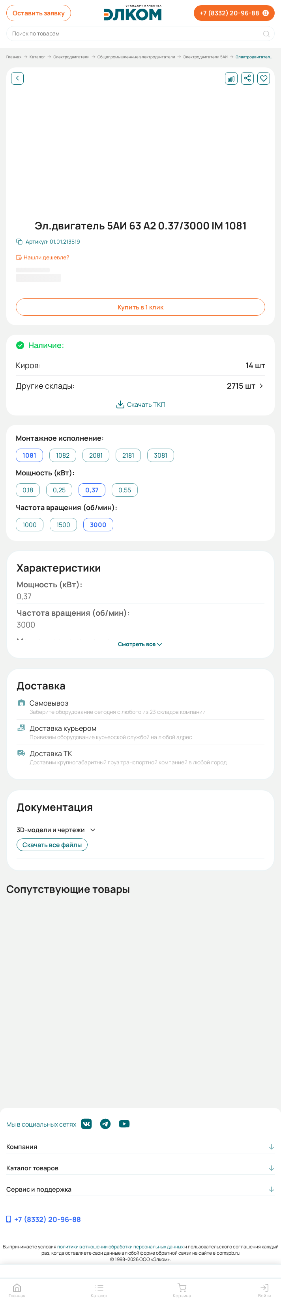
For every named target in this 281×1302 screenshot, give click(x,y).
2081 (96, 455)
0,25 (59, 490)
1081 (29, 455)
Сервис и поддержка (38, 1189)
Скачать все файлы (52, 844)
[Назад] (17, 78)
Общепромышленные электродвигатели (136, 56)
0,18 (27, 490)
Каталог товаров (32, 1168)
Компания (21, 1146)
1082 (62, 455)
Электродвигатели (71, 56)
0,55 (124, 490)
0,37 (92, 490)
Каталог (37, 56)
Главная (14, 56)
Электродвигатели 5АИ (205, 56)
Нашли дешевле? (42, 257)
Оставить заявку (39, 13)
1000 (29, 524)
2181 (128, 455)
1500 (63, 524)
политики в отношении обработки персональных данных (120, 1246)
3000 (98, 524)
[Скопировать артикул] (48, 241)
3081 (160, 455)
